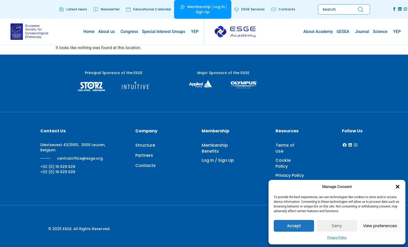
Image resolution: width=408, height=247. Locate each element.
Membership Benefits (215, 148)
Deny (337, 226)
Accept (294, 226)
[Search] (361, 9)
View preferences (380, 226)
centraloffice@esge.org (80, 158)
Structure (145, 145)
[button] (397, 186)
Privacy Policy (337, 237)
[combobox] (333, 9)
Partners (144, 155)
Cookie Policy (283, 163)
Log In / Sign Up (218, 160)
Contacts (145, 165)
